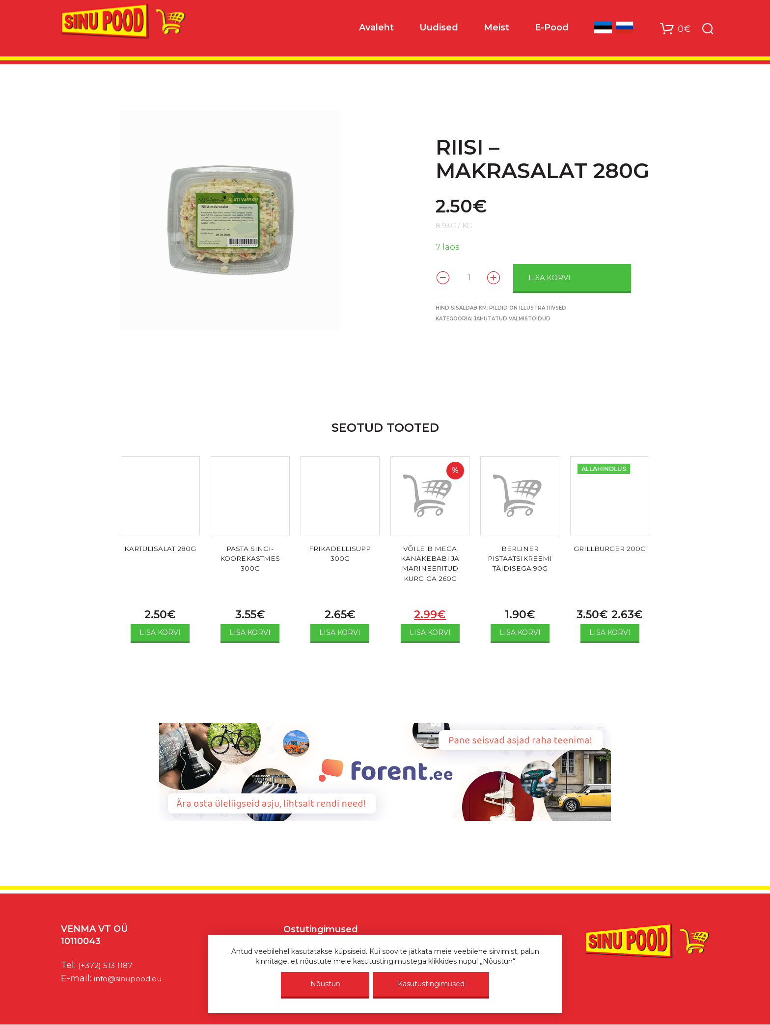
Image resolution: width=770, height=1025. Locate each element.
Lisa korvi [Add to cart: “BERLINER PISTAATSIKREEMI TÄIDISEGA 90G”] (520, 632)
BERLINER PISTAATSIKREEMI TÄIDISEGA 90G (519, 561)
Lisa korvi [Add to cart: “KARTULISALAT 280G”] (160, 632)
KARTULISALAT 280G (160, 555)
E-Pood (552, 30)
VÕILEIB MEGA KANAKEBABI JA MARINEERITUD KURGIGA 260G (430, 567)
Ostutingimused (320, 929)
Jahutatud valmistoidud (512, 318)
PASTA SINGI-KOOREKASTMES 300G (250, 561)
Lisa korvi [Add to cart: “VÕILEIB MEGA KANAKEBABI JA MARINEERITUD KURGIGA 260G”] (430, 632)
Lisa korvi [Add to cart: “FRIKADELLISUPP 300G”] (339, 632)
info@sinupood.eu (134, 978)
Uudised (438, 30)
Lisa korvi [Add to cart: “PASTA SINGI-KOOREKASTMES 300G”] (250, 632)
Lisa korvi (566, 276)
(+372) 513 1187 (109, 965)
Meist (496, 30)
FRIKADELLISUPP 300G (340, 555)
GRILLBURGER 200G (609, 555)
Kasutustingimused (431, 983)
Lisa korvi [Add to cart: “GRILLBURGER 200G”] (610, 632)
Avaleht (376, 30)
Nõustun (325, 983)
